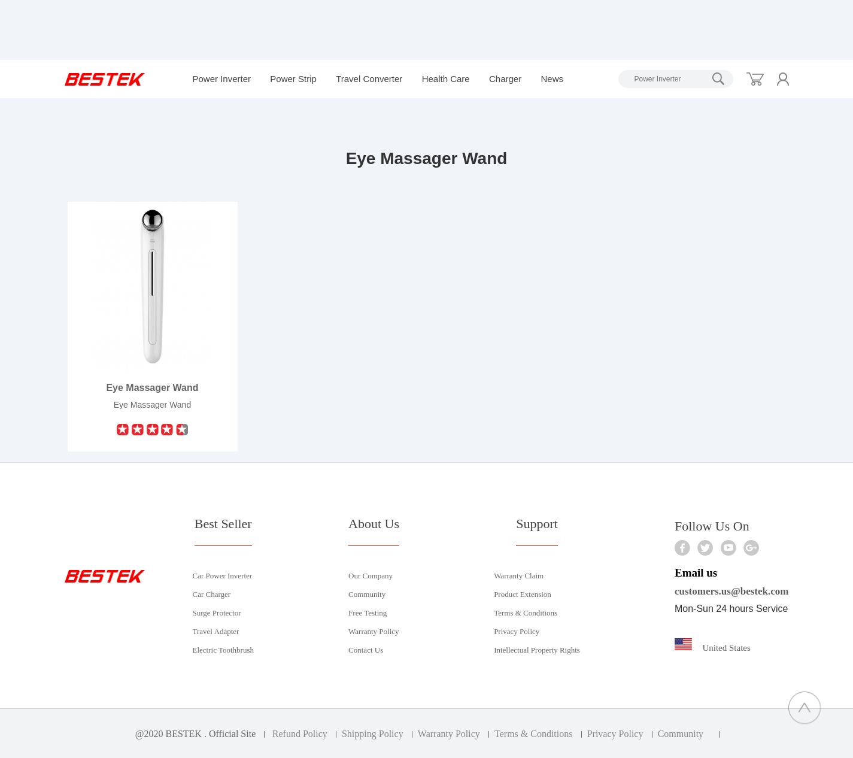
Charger (505, 79)
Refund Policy (299, 734)
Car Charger (212, 594)
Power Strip (293, 79)
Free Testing (367, 612)
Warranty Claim (519, 575)
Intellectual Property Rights (537, 649)
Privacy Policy (516, 631)
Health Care (446, 79)
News (552, 79)
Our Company (370, 575)
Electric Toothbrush (223, 649)
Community (366, 594)
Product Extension (522, 594)
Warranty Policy (373, 631)
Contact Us (365, 649)
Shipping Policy (372, 734)
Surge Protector (217, 612)
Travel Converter (369, 79)
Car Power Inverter (223, 575)
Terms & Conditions (525, 612)
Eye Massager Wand (152, 388)
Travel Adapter (216, 631)
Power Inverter (222, 79)
